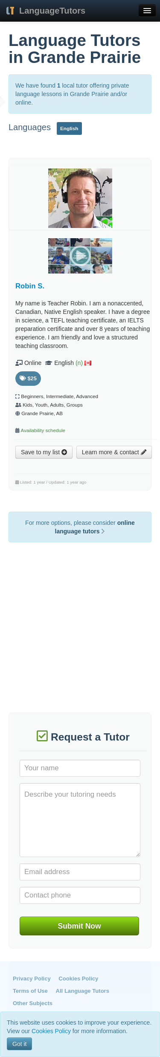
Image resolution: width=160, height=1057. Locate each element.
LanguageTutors (52, 10)
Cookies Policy (78, 978)
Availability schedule (43, 430)
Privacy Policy (32, 978)
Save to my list (44, 452)
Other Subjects (32, 1003)
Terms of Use (30, 991)
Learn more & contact (114, 452)
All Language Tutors (82, 991)
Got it (19, 1043)
